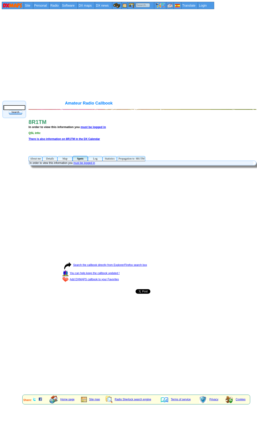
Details (50, 158)
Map (65, 158)
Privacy (208, 399)
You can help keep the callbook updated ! (91, 273)
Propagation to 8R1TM (131, 158)
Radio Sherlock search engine (128, 399)
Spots (80, 158)
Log (95, 158)
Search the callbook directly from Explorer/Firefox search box (104, 265)
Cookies (235, 399)
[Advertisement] (42, 54)
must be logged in (93, 127)
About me (35, 158)
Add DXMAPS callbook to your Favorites (90, 279)
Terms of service (176, 399)
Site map (90, 399)
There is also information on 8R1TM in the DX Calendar (64, 139)
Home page (62, 399)
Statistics (109, 158)
